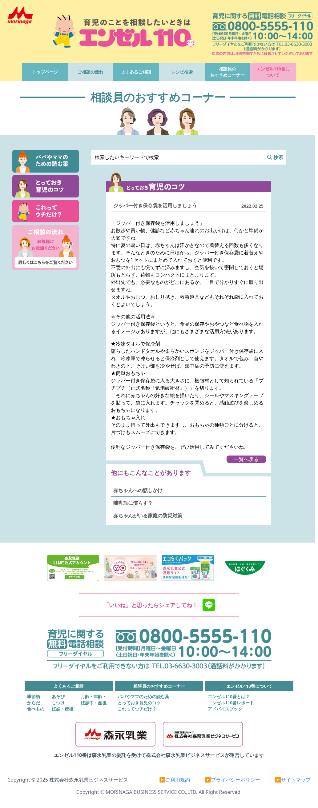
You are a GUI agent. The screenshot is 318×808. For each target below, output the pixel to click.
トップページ (45, 72)
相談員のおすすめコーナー (227, 72)
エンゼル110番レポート (231, 703)
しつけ (58, 703)
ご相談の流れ (90, 72)
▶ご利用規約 (174, 779)
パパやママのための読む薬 (143, 696)
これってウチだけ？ (137, 709)
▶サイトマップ (293, 779)
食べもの (35, 709)
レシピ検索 (182, 72)
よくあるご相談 (136, 72)
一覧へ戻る (246, 459)
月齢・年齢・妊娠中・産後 (94, 700)
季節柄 (33, 696)
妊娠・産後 (62, 709)
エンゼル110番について (273, 72)
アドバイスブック (225, 709)
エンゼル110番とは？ (229, 696)
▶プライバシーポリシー (232, 779)
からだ (33, 703)
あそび (58, 696)
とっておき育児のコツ (139, 703)
